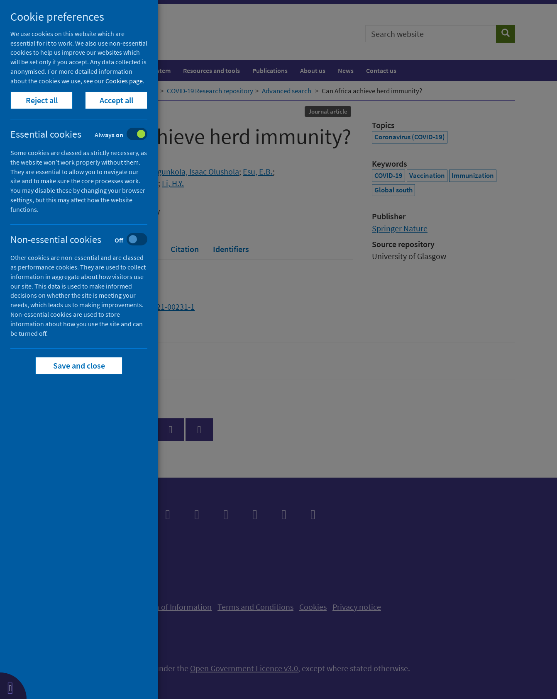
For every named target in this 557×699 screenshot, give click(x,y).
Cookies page (124, 81)
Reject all (42, 100)
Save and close (79, 365)
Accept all (116, 100)
